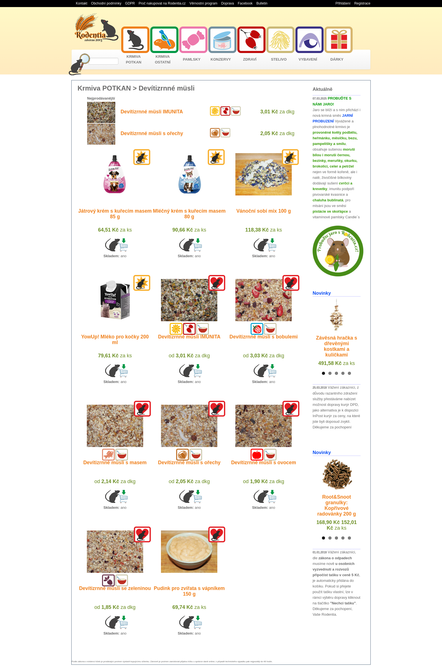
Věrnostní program (203, 3)
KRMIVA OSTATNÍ (162, 59)
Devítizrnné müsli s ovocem (263, 462)
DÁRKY (336, 59)
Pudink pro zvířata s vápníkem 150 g (189, 591)
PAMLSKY (192, 59)
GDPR (130, 3)
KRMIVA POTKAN (134, 59)
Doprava (227, 3)
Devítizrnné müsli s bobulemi (263, 337)
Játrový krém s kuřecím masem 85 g (115, 213)
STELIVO (279, 59)
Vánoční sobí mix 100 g (263, 211)
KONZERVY (221, 59)
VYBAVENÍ (308, 59)
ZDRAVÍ (249, 59)
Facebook (245, 3)
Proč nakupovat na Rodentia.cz (162, 3)
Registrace (362, 3)
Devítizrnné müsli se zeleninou (115, 588)
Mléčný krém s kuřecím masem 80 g (189, 213)
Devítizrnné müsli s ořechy (152, 133)
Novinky (322, 293)
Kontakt (81, 3)
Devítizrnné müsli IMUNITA (152, 112)
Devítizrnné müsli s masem (115, 462)
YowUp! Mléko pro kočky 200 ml (115, 339)
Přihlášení (342, 3)
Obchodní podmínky (106, 3)
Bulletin (261, 3)
